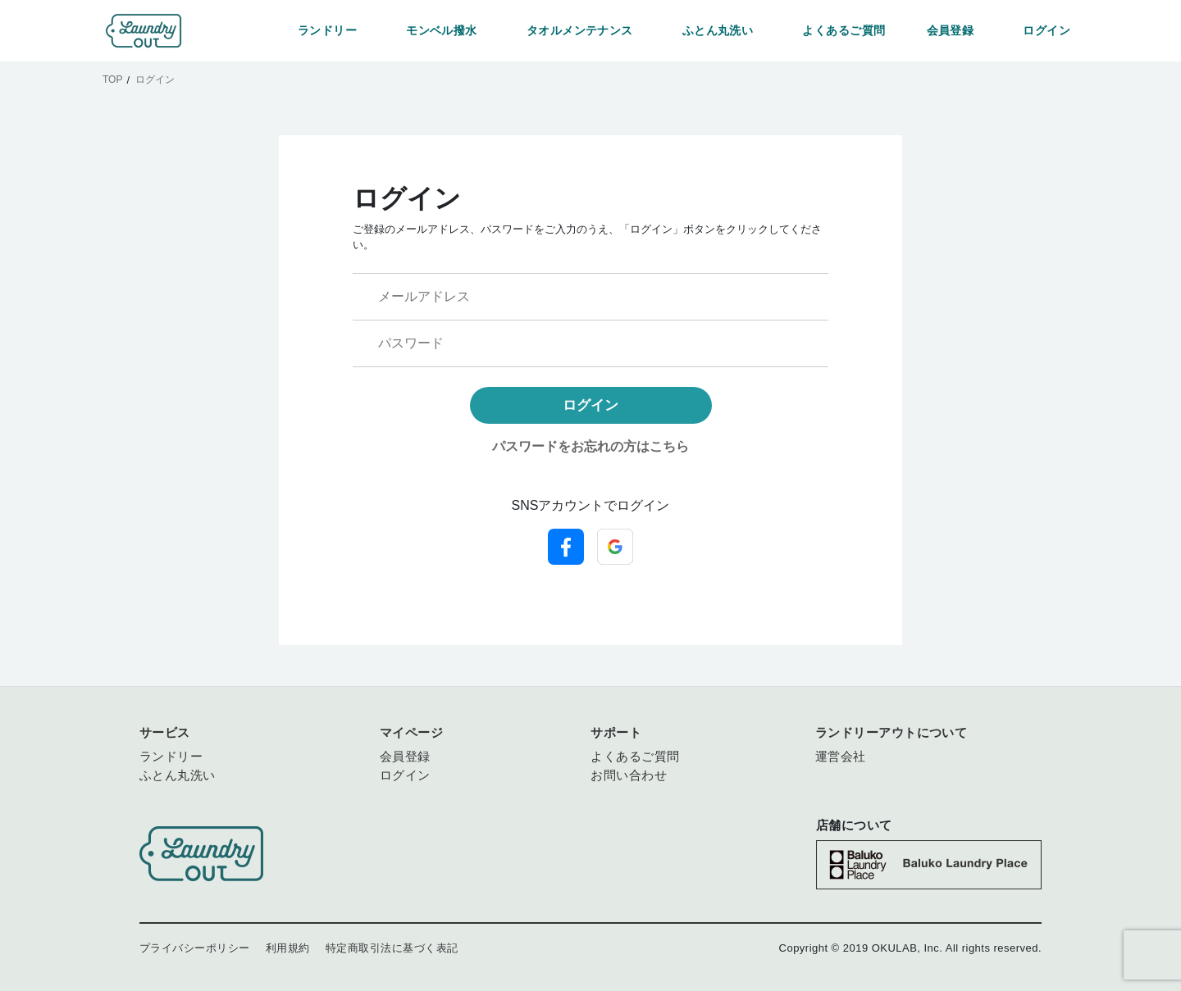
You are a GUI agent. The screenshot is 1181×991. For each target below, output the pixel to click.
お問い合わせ (628, 775)
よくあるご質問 (843, 30)
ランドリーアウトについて (891, 732)
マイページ (411, 732)
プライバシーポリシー (194, 948)
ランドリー (327, 30)
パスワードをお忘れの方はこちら (590, 446)
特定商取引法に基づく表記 (392, 948)
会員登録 (950, 30)
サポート (615, 732)
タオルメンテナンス (580, 30)
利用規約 (288, 948)
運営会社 (840, 756)
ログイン (1046, 30)
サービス (164, 732)
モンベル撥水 (441, 30)
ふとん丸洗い (718, 30)
